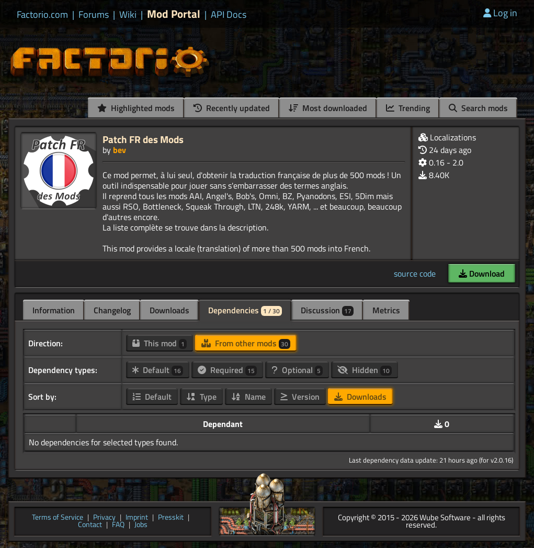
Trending (408, 108)
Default (157, 370)
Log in (500, 13)
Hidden (364, 370)
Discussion (327, 310)
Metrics (386, 310)
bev (119, 150)
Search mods (478, 108)
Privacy (104, 518)
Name (248, 396)
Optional (297, 370)
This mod (159, 343)
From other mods (245, 343)
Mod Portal (173, 13)
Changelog (112, 310)
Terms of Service (57, 518)
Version (300, 396)
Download (482, 273)
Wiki (128, 14)
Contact (90, 525)
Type (201, 396)
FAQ (118, 525)
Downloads (169, 310)
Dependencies (245, 310)
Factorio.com (42, 14)
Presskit (171, 518)
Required (227, 370)
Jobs (140, 525)
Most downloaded (328, 108)
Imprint (137, 518)
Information (53, 310)
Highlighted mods (136, 108)
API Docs (228, 14)
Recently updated (232, 108)
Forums (93, 14)
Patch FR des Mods (143, 139)
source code (415, 273)
